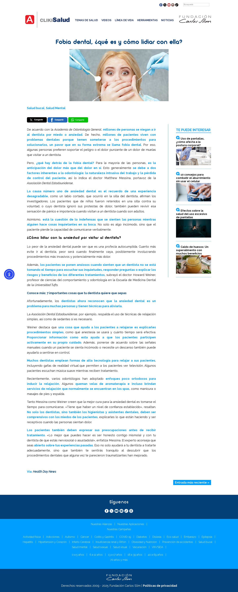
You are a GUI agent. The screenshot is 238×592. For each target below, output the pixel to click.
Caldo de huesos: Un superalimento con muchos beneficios (192, 250)
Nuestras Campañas (119, 529)
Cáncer (84, 536)
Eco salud (172, 536)
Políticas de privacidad (160, 585)
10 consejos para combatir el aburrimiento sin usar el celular (193, 178)
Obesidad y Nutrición (144, 542)
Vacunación (139, 547)
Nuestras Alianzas (101, 524)
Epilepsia (207, 536)
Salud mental (79, 547)
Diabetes (142, 536)
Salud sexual (100, 547)
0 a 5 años (78, 554)
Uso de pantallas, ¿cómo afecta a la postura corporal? (190, 142)
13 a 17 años (115, 554)
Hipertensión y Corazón (53, 542)
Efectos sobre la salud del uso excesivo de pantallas (191, 214)
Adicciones (53, 536)
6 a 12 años (96, 554)
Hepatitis (28, 542)
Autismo (70, 536)
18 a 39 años (135, 554)
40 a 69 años (155, 554)
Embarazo (190, 536)
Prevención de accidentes (177, 542)
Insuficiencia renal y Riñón (111, 542)
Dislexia (156, 536)
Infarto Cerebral (81, 542)
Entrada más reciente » (192, 482)
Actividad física (32, 536)
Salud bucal (35, 108)
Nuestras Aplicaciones (131, 524)
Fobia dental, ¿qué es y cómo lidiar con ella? (119, 42)
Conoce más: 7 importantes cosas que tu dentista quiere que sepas (76, 293)
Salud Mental (55, 108)
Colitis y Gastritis (104, 536)
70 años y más (119, 559)
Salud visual (120, 547)
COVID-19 (125, 536)
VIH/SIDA (157, 547)
